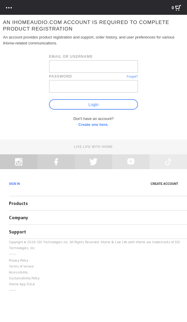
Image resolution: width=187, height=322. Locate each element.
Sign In (14, 183)
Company (18, 217)
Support (17, 232)
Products (18, 203)
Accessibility (18, 272)
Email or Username (71, 57)
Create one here (92, 124)
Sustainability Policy (24, 278)
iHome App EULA (22, 284)
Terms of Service (21, 266)
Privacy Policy (18, 260)
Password (60, 76)
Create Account (164, 183)
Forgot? (132, 76)
